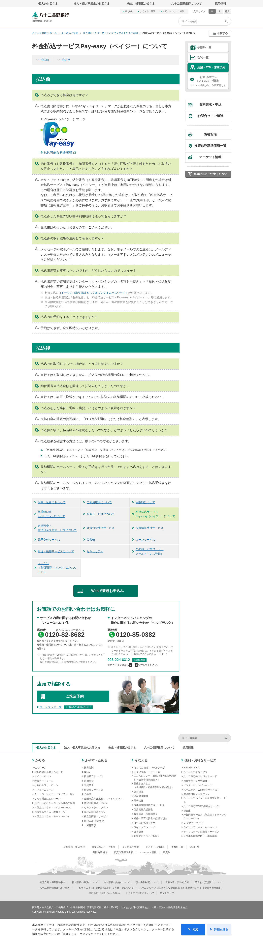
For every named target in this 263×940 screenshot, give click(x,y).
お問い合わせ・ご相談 (173, 11)
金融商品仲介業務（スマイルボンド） (104, 798)
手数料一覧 (204, 47)
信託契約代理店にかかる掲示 (104, 893)
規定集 (166, 852)
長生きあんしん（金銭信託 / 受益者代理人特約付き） (154, 785)
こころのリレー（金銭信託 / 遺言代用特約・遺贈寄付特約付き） (155, 777)
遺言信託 (138, 791)
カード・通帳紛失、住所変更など (208, 81)
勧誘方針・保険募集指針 (53, 882)
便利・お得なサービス (200, 760)
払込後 (66, 59)
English (128, 11)
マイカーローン (42, 776)
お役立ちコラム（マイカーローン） (53, 807)
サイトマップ (167, 893)
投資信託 (89, 767)
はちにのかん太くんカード (48, 772)
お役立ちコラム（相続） (147, 836)
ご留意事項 (90, 825)
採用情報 (220, 3)
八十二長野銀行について (186, 3)
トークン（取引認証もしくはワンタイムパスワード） (94, 292)
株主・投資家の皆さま (141, 3)
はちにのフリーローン (46, 785)
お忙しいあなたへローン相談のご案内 (54, 803)
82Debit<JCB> (191, 767)
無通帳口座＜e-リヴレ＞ (196, 794)
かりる (40, 760)
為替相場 (210, 134)
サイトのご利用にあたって (140, 893)
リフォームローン (43, 789)
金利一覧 (203, 57)
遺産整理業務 (141, 796)
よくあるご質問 (147, 11)
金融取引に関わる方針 (177, 882)
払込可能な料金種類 (58, 152)
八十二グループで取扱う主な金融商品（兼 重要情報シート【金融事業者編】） (181, 887)
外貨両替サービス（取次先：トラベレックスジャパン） (204, 816)
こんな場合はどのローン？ (48, 798)
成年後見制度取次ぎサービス (149, 805)
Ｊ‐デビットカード (193, 822)
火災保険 (138, 831)
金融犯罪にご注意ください (210, 174)
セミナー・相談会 (155, 847)
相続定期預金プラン (95, 812)
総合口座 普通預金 (94, 820)
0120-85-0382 (135, 634)
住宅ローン (40, 767)
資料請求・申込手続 (74, 847)
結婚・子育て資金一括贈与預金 (150, 818)
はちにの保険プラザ (144, 822)
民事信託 (138, 800)
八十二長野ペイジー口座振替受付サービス (204, 800)
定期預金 (89, 781)
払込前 (45, 59)
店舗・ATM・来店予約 (211, 67)
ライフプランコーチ (144, 827)
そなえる (141, 760)
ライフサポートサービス (147, 772)
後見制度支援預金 (143, 809)
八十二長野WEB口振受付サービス (201, 806)
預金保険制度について (147, 882)
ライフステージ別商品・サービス (201, 831)
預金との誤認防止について (209, 882)
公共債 (87, 794)
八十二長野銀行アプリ (195, 772)
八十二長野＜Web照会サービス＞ (201, 789)
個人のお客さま (48, 3)
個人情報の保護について (85, 882)
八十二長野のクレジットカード (200, 776)
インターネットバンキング (197, 785)
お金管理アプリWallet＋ (196, 781)
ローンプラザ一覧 (51, 707)
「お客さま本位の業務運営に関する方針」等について (105, 887)
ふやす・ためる (96, 760)
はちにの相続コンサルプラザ (149, 767)
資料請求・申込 (210, 104)
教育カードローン (43, 781)
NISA (87, 772)
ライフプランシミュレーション (200, 827)
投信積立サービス (93, 776)
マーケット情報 (210, 157)
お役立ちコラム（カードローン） (52, 816)
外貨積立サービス (93, 789)
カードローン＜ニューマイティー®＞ (54, 794)
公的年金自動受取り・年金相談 (200, 836)
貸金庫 (187, 810)
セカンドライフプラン (96, 807)
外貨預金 (89, 785)
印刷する (222, 33)
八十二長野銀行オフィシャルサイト (50, 17)
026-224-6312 (119, 660)
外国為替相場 (100, 852)
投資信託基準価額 (123, 852)
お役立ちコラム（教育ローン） (51, 812)
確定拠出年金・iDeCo (95, 803)
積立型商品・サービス (96, 816)
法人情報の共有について (117, 882)
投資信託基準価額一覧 (210, 145)
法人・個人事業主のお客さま (92, 3)
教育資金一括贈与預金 (146, 814)
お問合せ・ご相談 (210, 116)
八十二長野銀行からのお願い (55, 887)
